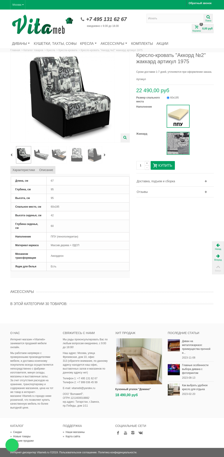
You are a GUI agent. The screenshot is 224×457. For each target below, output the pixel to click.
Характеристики (24, 170)
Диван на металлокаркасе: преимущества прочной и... (196, 347)
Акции (162, 43)
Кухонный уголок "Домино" (133, 389)
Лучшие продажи (22, 440)
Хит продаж (125, 333)
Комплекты (142, 43)
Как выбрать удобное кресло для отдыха (195, 387)
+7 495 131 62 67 (106, 19)
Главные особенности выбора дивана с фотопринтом (195, 369)
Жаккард (142, 133)
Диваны (21, 43)
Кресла (88, 43)
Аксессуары (114, 43)
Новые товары (20, 436)
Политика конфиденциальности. (117, 452)
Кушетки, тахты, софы (55, 43)
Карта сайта (71, 436)
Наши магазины (74, 432)
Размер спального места (148, 99)
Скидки (16, 432)
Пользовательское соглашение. (78, 452)
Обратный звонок (200, 3)
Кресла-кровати (67, 50)
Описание (46, 170)
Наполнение (144, 106)
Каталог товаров (33, 50)
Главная (15, 50)
